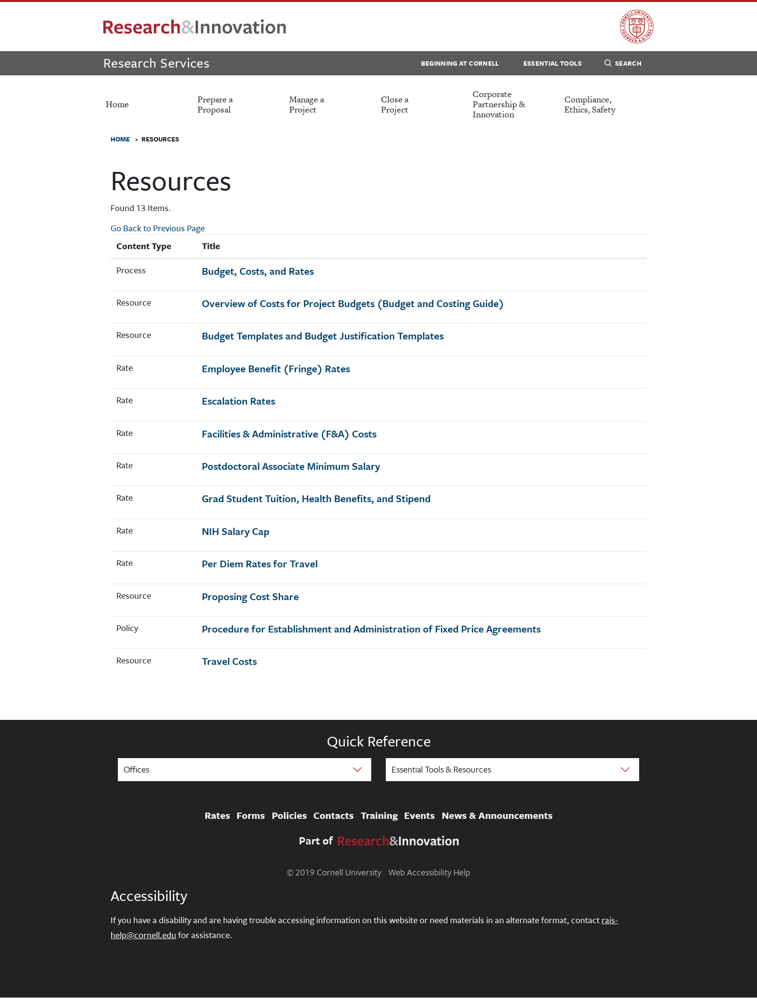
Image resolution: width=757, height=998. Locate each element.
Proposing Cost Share (250, 596)
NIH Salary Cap (235, 531)
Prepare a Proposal (215, 104)
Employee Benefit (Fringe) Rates (276, 368)
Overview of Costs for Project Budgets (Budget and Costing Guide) (353, 303)
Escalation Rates (238, 401)
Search (623, 64)
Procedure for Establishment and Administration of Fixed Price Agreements (371, 628)
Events (419, 815)
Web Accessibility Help (429, 872)
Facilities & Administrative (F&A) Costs (289, 433)
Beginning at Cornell (460, 63)
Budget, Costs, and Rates (258, 271)
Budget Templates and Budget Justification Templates (323, 335)
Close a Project (394, 104)
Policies (289, 815)
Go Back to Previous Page (158, 228)
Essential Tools (552, 63)
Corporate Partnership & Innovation (499, 104)
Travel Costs (229, 661)
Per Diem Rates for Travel (260, 563)
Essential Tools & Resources (441, 769)
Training (379, 815)
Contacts (333, 815)
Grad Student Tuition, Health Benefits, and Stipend (316, 498)
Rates (217, 815)
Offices (136, 769)
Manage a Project (306, 104)
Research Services (156, 62)
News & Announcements (497, 815)
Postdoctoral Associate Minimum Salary (291, 466)
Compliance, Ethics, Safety (590, 104)
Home (117, 104)
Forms (251, 815)
